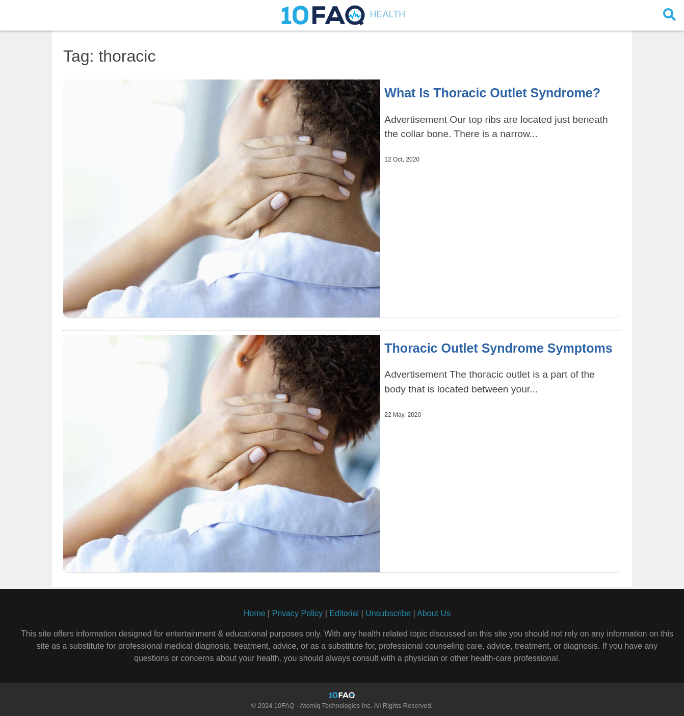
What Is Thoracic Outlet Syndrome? (492, 93)
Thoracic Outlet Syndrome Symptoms (498, 348)
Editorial (344, 613)
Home (255, 613)
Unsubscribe (388, 613)
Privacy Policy (297, 613)
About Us (434, 613)
